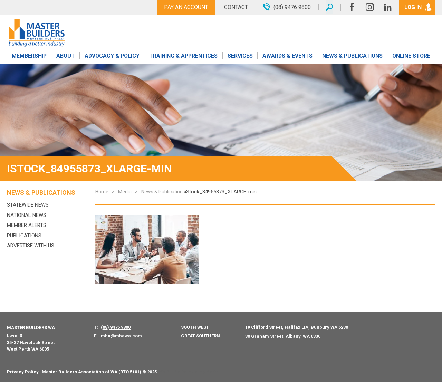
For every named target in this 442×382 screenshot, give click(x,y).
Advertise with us (30, 245)
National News (26, 215)
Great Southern (200, 335)
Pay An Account (186, 7)
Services (240, 56)
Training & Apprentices (184, 56)
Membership (29, 56)
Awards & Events (287, 56)
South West (195, 327)
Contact (236, 7)
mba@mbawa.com (121, 335)
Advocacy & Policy (112, 56)
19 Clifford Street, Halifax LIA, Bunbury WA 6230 (296, 327)
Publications (24, 235)
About (65, 56)
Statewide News (28, 205)
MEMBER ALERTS (26, 225)
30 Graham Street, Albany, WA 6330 (282, 336)
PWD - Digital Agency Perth (188, 371)
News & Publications (352, 56)
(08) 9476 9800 (116, 327)
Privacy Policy (23, 371)
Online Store (411, 56)
